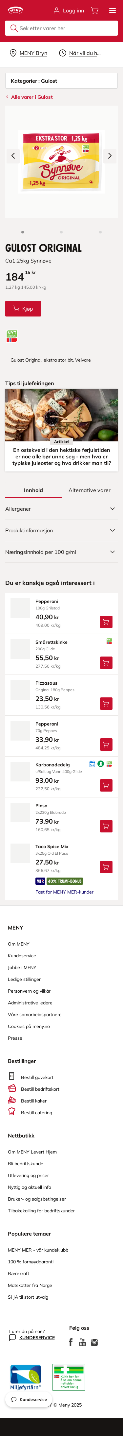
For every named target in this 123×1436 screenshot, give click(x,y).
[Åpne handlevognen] (95, 10)
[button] (112, 10)
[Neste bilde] (109, 156)
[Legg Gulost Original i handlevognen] (23, 308)
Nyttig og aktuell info (29, 1187)
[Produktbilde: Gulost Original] (22, 232)
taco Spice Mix (52, 846)
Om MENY (19, 944)
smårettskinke (51, 642)
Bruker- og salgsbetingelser (37, 1199)
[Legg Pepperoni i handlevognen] (106, 621)
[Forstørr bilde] (61, 162)
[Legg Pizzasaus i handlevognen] (106, 703)
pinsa (41, 806)
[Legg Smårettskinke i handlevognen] (106, 662)
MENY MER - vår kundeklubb (38, 1250)
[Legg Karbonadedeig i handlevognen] (106, 785)
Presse (15, 1038)
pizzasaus (46, 683)
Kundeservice (22, 956)
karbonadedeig (52, 765)
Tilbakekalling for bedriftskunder (41, 1211)
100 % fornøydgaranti (30, 1262)
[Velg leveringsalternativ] (28, 53)
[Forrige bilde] (13, 156)
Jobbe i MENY (22, 967)
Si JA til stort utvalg (28, 1297)
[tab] (33, 490)
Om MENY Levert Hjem (32, 1152)
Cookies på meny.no (29, 1026)
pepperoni (46, 601)
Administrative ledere (30, 1003)
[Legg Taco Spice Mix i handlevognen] (106, 867)
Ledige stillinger (24, 979)
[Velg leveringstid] (81, 53)
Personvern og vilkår (29, 991)
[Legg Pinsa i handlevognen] (106, 826)
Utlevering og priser (28, 1175)
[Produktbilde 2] (61, 232)
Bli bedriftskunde (25, 1164)
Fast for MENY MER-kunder (64, 892)
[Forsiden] (100, 232)
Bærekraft (18, 1273)
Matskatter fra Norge (30, 1285)
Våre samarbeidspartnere (35, 1014)
